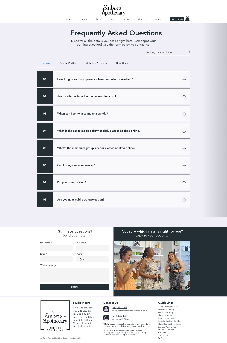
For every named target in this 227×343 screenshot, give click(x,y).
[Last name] (91, 248)
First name (46, 242)
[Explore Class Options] (162, 262)
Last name (81, 242)
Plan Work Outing (166, 309)
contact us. (142, 44)
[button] (187, 18)
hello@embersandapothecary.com (130, 310)
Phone (79, 253)
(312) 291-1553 (119, 307)
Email (43, 253)
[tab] (46, 63)
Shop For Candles (166, 329)
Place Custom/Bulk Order (169, 324)
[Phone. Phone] (96, 259)
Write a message (48, 265)
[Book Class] (177, 19)
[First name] (55, 248)
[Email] (55, 259)
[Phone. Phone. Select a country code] (81, 259)
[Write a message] (74, 275)
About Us (162, 332)
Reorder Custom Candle (169, 321)
